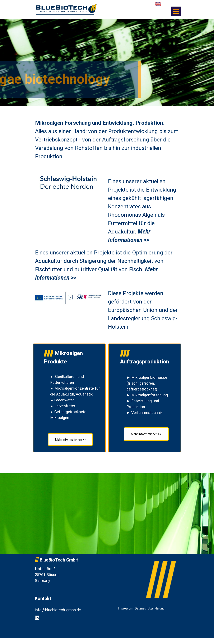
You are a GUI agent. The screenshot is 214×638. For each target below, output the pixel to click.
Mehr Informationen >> (146, 434)
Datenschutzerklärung (149, 608)
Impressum (125, 608)
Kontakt (43, 598)
